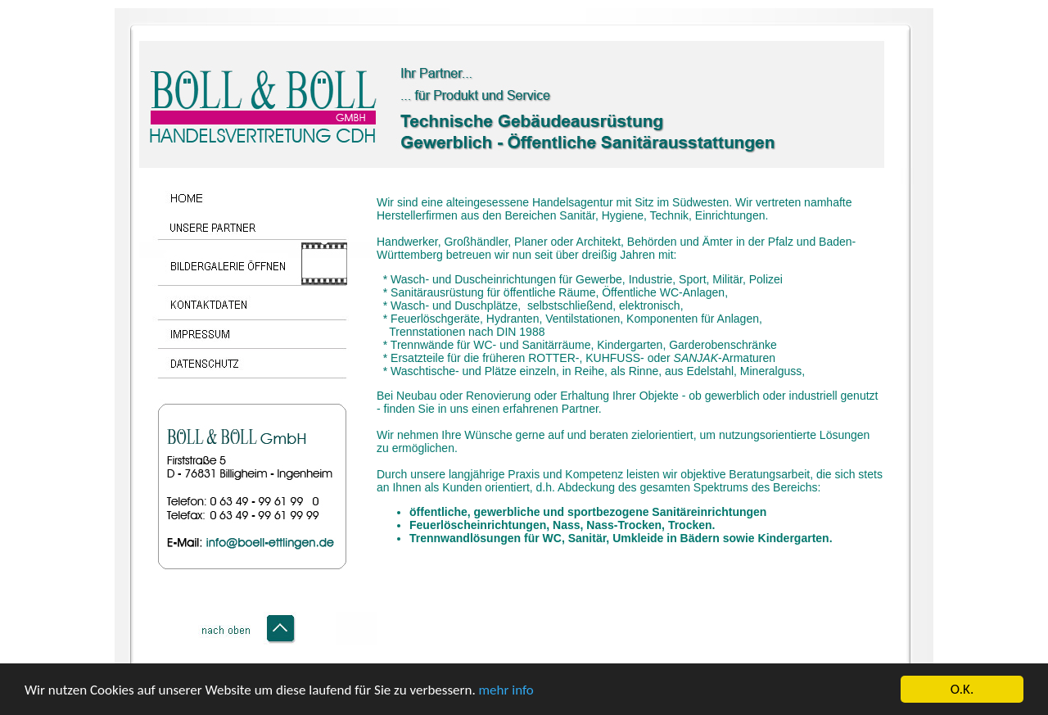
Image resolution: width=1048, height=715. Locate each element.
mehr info (506, 690)
